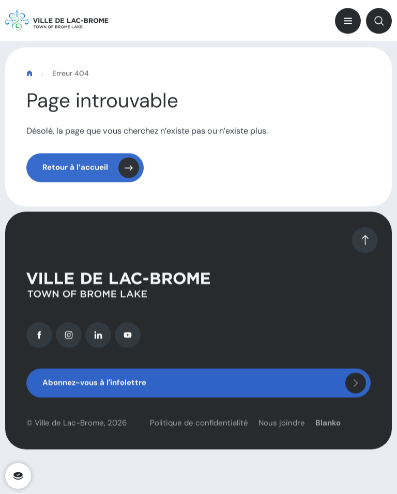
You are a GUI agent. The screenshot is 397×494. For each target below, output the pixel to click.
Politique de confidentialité (199, 426)
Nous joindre (281, 426)
